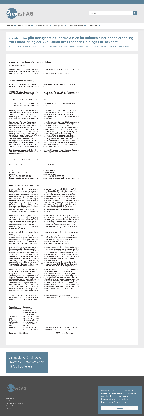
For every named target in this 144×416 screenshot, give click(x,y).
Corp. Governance (76, 26)
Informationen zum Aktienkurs (15, 403)
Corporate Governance (13, 406)
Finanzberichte (24, 26)
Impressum (9, 408)
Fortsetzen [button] (120, 408)
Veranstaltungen (42, 26)
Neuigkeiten (58, 26)
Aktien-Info (93, 26)
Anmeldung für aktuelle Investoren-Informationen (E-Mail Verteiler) (26, 362)
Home (11, 46)
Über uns (9, 26)
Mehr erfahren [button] (120, 402)
